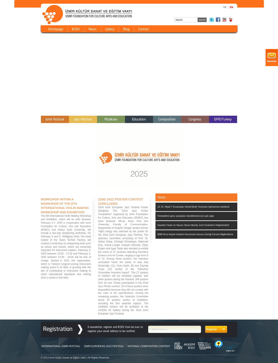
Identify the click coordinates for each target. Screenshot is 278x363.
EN (231, 7)
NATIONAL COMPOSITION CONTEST (149, 346)
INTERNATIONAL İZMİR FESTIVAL (61, 346)
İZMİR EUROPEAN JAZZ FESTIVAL (104, 346)
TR (224, 7)
